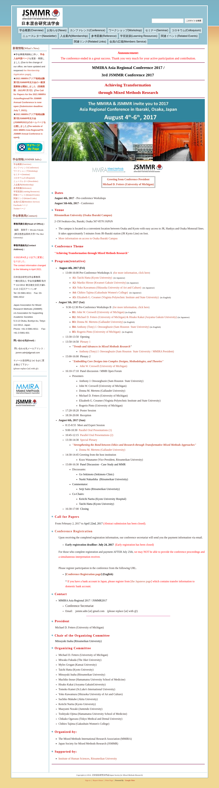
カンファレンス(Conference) (87, 30)
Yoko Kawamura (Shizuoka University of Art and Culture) (106, 287)
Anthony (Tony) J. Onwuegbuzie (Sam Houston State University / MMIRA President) (126, 351)
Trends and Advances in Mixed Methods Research (102, 346)
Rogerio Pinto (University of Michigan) (96, 331)
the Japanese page (141, 581)
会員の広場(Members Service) (128, 41)
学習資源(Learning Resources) (138, 35)
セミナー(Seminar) (156, 30)
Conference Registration (74, 531)
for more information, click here (131, 272)
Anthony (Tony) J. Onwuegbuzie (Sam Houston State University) (110, 326)
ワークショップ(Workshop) (125, 30)
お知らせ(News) (57, 30)
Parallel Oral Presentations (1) (95, 430)
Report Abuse (98, 780)
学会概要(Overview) (31, 30)
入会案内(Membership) (74, 35)
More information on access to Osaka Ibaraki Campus (88, 238)
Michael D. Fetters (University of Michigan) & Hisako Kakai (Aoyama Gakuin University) (124, 317)
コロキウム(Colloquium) (186, 30)
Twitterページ (19, 208)
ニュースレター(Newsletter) (39, 35)
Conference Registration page (83, 574)
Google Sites (130, 780)
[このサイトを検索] (168, 20)
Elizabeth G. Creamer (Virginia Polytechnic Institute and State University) (115, 297)
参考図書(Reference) (104, 35)
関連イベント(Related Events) (179, 35)
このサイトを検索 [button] (193, 21)
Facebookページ (21, 205)
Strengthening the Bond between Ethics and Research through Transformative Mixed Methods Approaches (134, 444)
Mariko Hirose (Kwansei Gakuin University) (99, 282)
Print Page (109, 780)
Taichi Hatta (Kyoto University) (92, 277)
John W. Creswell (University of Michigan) (98, 312)
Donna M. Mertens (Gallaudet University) (97, 321)
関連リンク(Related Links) (90, 41)
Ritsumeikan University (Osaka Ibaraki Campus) (83, 215)
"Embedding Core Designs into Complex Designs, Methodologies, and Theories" (118, 361)
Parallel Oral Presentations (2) (97, 435)
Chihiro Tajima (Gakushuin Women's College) (100, 292)
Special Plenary (88, 439)
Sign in (88, 780)
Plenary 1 (85, 341)
